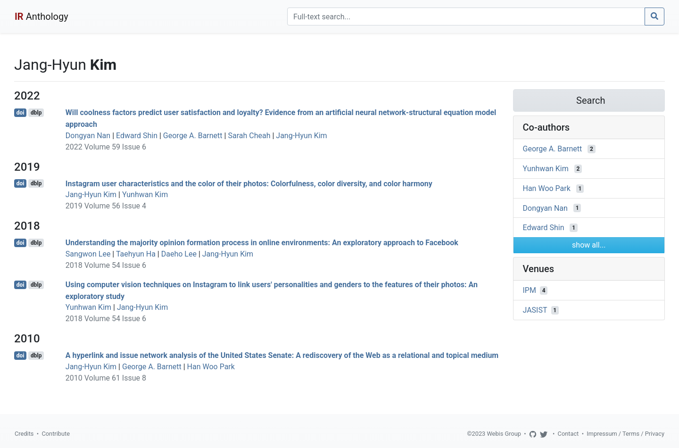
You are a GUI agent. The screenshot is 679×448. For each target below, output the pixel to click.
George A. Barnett (193, 135)
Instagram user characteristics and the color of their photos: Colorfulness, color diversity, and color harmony (249, 183)
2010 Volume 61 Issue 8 (106, 377)
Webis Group (504, 433)
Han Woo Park (211, 366)
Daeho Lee (179, 253)
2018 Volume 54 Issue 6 (106, 265)
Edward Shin (136, 135)
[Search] (466, 16)
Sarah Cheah (249, 135)
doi (21, 112)
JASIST (535, 310)
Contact (568, 433)
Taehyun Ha (136, 253)
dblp (36, 112)
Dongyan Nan (88, 135)
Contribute (55, 433)
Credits (24, 433)
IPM (529, 290)
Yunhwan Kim (145, 194)
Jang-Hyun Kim (301, 135)
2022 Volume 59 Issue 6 (106, 146)
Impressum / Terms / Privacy (625, 433)
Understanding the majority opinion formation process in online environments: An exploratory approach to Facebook (262, 242)
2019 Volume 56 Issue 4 (106, 205)
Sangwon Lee (88, 253)
